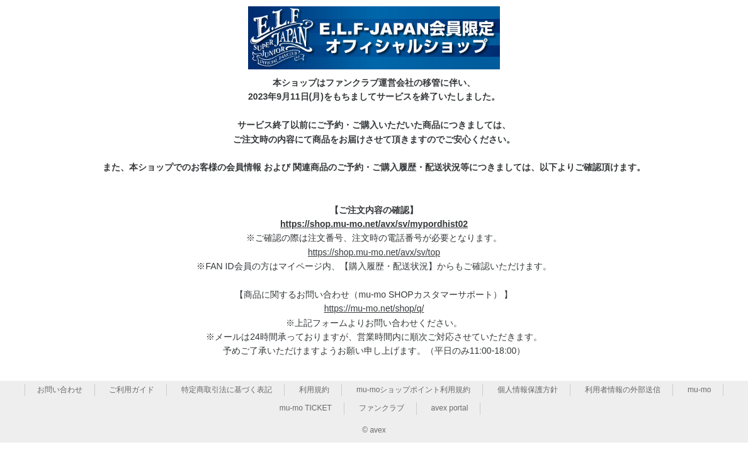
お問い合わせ (59, 389)
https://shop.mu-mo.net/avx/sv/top (374, 252)
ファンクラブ (381, 408)
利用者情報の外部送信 (622, 389)
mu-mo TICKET (306, 408)
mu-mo (699, 389)
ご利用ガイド (131, 389)
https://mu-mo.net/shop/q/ (374, 308)
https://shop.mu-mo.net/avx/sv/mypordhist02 (374, 224)
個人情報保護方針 (527, 389)
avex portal (449, 408)
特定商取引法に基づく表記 (226, 389)
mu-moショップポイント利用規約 (413, 389)
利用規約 (314, 389)
